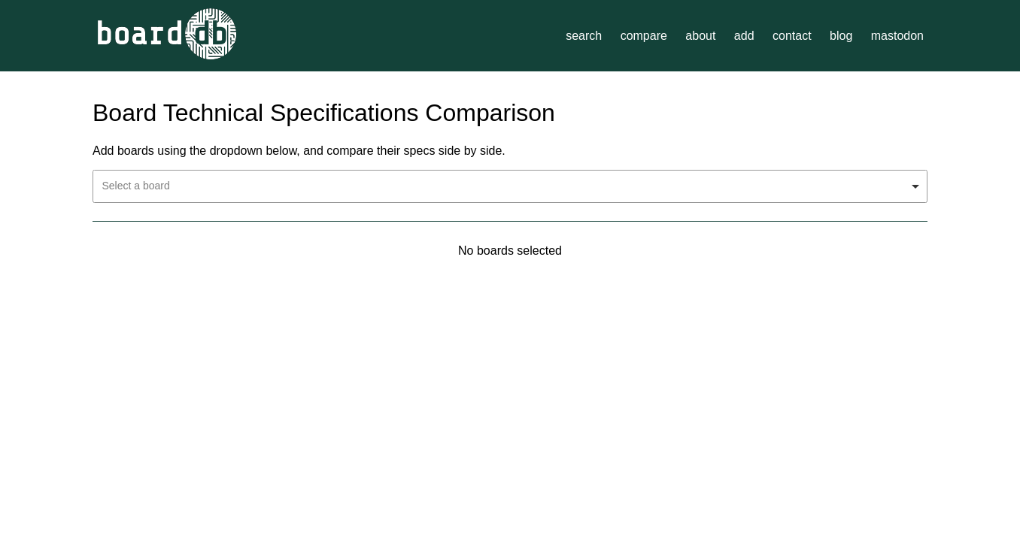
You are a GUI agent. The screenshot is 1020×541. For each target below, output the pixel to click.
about (700, 35)
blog (841, 35)
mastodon (897, 35)
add (744, 35)
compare (644, 35)
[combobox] (510, 186)
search (584, 35)
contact (792, 35)
